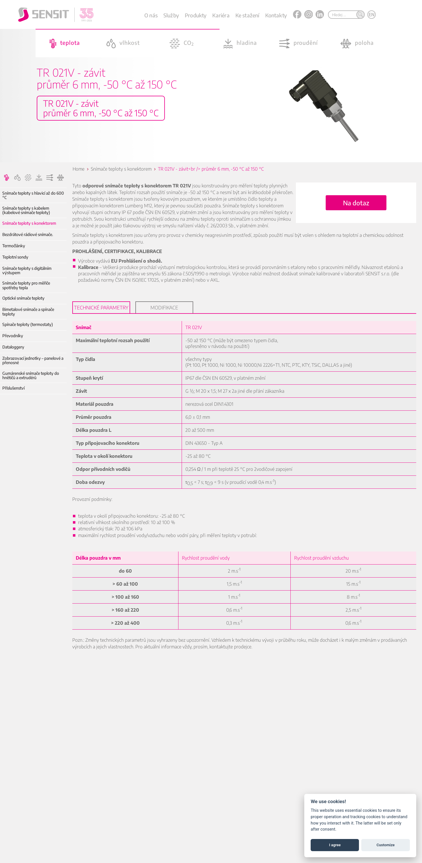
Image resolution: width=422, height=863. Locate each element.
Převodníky (12, 335)
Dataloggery (13, 347)
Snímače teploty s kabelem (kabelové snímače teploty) (26, 210)
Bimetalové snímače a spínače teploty (28, 311)
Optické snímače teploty (23, 298)
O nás (151, 15)
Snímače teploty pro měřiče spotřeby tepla (26, 285)
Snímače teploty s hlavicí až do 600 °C (33, 195)
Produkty (196, 15)
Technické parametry (101, 307)
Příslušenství (13, 388)
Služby (171, 15)
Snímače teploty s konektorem (29, 223)
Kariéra (220, 15)
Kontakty (276, 15)
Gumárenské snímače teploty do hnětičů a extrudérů (30, 375)
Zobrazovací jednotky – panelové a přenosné (32, 360)
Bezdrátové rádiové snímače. (27, 234)
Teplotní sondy (15, 257)
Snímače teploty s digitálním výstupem (26, 270)
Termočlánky (13, 246)
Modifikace (164, 307)
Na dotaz (356, 203)
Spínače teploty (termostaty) (27, 324)
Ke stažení (247, 15)
